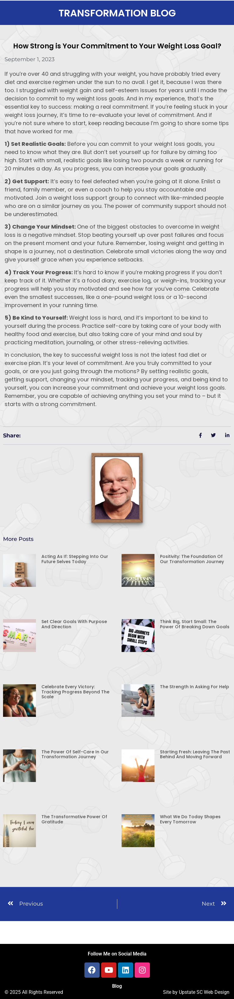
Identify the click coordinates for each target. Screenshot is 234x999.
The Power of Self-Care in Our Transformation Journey (75, 754)
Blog (117, 986)
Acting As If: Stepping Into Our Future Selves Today (74, 559)
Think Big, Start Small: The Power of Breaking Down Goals (194, 624)
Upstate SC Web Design (204, 992)
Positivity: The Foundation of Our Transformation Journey (192, 559)
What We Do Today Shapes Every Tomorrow (190, 819)
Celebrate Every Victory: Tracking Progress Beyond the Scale (75, 692)
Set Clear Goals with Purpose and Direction (74, 624)
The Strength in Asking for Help (194, 687)
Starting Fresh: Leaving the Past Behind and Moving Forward (195, 754)
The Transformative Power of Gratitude (74, 819)
